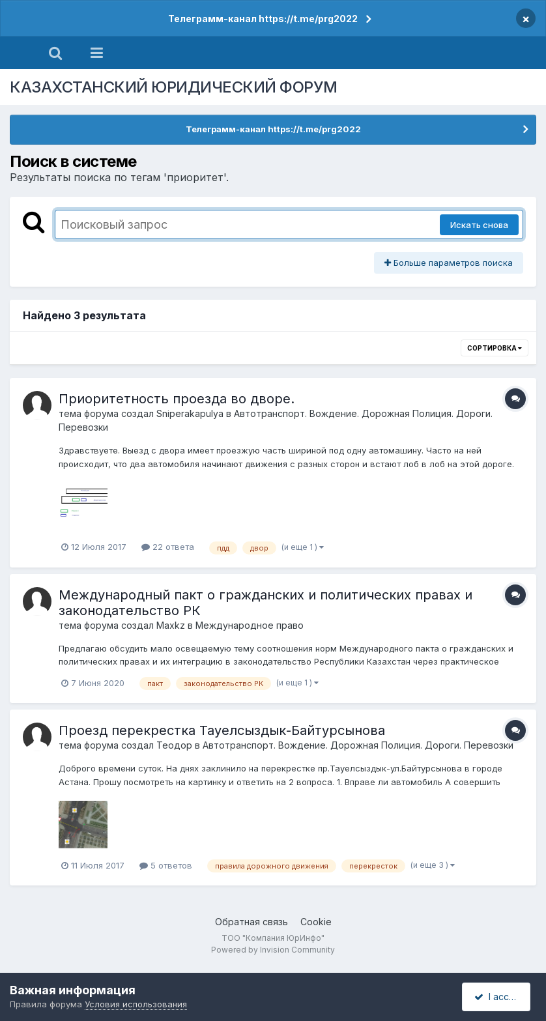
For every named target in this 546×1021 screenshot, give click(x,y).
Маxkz (170, 625)
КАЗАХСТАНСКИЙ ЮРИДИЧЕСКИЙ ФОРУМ (174, 87)
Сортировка (494, 348)
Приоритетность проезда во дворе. (177, 399)
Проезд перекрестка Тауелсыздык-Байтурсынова (222, 730)
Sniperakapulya (189, 413)
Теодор (174, 745)
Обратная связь (251, 921)
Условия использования (136, 1004)
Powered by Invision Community (273, 950)
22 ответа (167, 546)
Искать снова (479, 225)
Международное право (249, 625)
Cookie (316, 921)
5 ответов (165, 865)
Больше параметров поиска (448, 262)
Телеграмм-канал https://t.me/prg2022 (263, 18)
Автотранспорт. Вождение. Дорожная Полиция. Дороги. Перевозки (358, 745)
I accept (498, 996)
